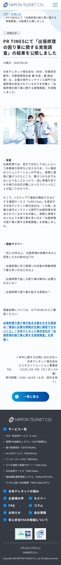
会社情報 (40, 513)
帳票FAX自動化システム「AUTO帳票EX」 (27, 441)
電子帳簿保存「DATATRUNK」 (22, 447)
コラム (38, 505)
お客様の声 (16, 498)
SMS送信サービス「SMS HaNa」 (23, 470)
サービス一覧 (17, 429)
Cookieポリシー (30, 552)
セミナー (40, 498)
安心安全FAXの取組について (28, 520)
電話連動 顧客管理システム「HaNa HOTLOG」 (30, 476)
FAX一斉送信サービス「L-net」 (22, 435)
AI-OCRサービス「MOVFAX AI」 (22, 453)
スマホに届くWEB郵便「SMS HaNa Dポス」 (28, 482)
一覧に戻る (31, 396)
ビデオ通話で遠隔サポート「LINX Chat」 (27, 465)
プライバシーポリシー (30, 547)
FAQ (11, 505)
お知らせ (14, 513)
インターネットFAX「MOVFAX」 (22, 459)
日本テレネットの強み (23, 491)
